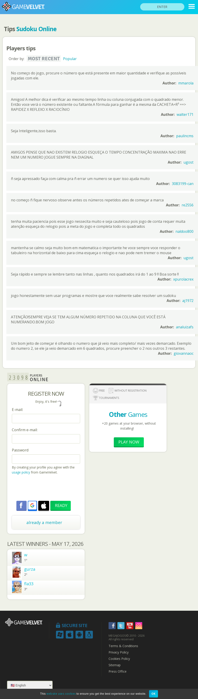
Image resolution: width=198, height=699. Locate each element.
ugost (188, 162)
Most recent (44, 59)
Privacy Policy (119, 652)
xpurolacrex (183, 279)
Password (20, 450)
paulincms (184, 135)
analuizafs (184, 326)
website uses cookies (61, 694)
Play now (128, 442)
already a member (44, 522)
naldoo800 (184, 231)
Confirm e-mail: (25, 429)
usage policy (21, 472)
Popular (70, 58)
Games (128, 414)
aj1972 (187, 300)
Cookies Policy (119, 658)
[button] (32, 505)
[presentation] (46, 488)
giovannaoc (183, 353)
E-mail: (17, 409)
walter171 (185, 114)
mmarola (185, 83)
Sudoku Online (36, 29)
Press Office (118, 671)
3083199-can (182, 183)
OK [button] (153, 694)
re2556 (187, 205)
